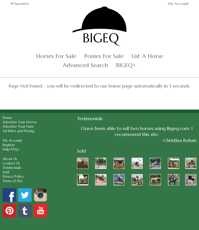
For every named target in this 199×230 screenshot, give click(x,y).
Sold (6, 172)
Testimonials (12, 168)
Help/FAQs (11, 149)
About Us (10, 159)
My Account (178, 3)
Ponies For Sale (104, 56)
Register (9, 145)
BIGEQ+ (126, 65)
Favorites (19, 3)
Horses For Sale (56, 56)
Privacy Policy (13, 176)
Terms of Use (12, 181)
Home (7, 118)
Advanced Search (85, 65)
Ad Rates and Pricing (18, 131)
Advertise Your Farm (18, 126)
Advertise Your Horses (20, 122)
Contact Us (11, 163)
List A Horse (147, 56)
